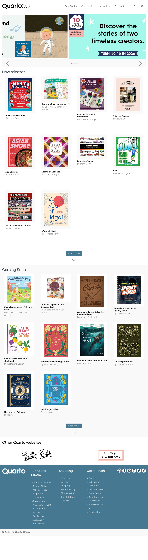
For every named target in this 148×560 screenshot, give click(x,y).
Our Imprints (88, 6)
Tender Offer (95, 501)
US (133, 6)
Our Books (71, 6)
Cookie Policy (40, 479)
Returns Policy (68, 478)
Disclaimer (66, 490)
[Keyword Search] (142, 6)
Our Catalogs (67, 486)
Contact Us (121, 6)
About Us (105, 6)
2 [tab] (73, 64)
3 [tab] (75, 64)
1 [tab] (71, 64)
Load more (75, 250)
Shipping (65, 474)
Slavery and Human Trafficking (39, 501)
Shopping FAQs (68, 482)
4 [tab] (77, 64)
